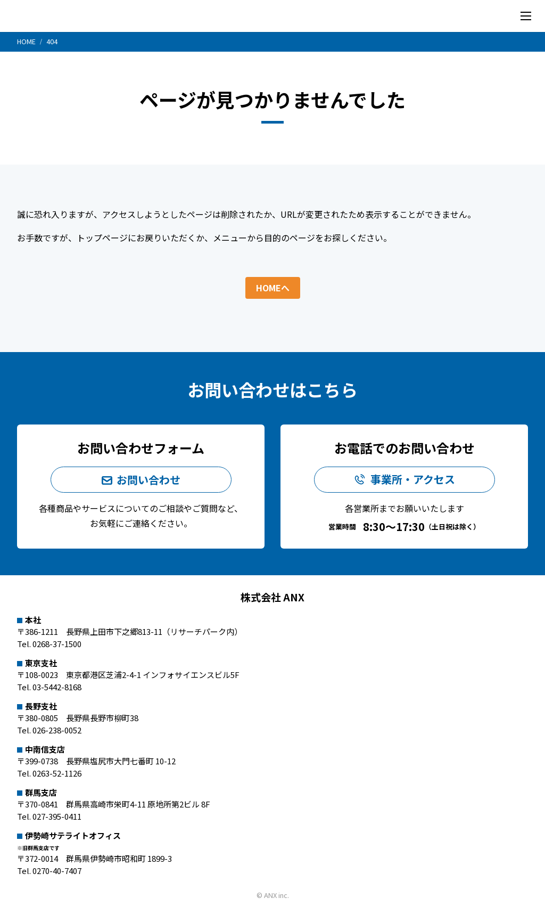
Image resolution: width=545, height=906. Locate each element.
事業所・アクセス (412, 480)
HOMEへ (273, 287)
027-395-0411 (56, 815)
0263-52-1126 (56, 772)
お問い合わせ (148, 479)
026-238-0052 (56, 729)
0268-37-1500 (56, 643)
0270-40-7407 (56, 870)
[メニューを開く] (525, 16)
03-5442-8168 (56, 686)
